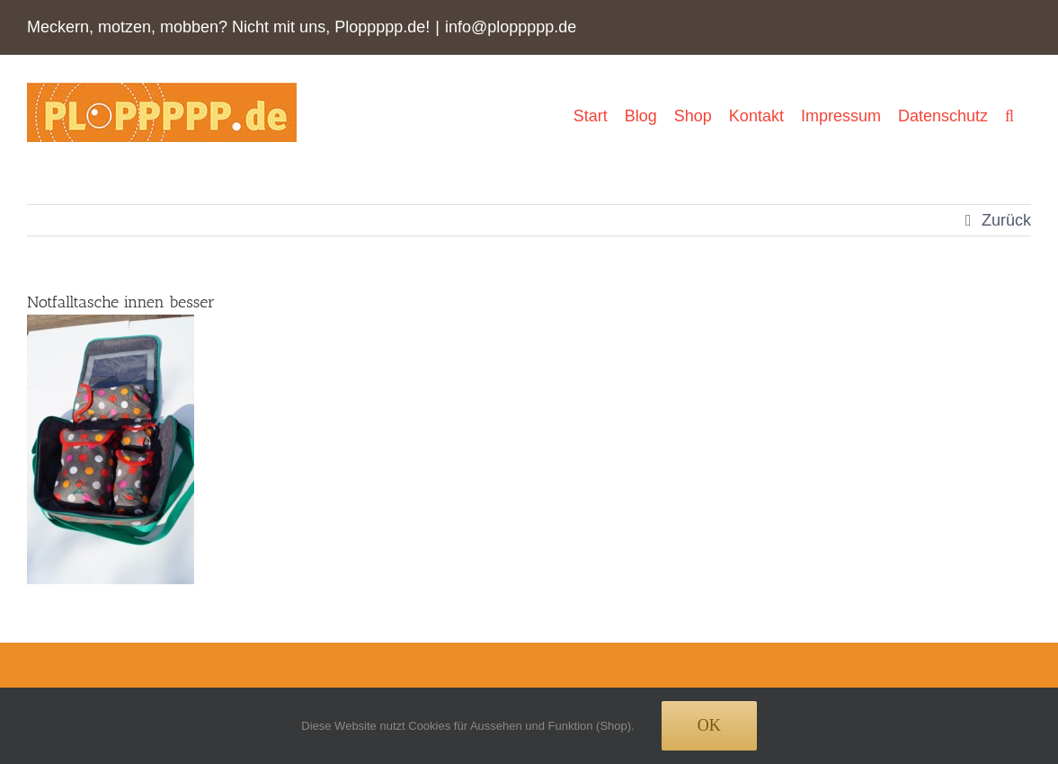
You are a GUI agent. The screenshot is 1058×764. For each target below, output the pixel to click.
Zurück (1006, 220)
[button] (1009, 115)
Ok (709, 725)
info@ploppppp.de (510, 27)
